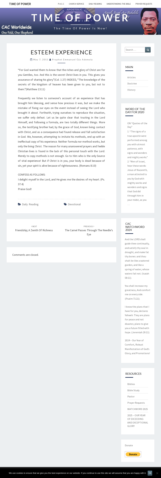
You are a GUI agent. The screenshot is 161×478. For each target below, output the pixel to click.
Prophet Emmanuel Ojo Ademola (72, 59)
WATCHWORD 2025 (137, 409)
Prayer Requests (144, 4)
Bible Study (133, 390)
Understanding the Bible (119, 4)
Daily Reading (95, 4)
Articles (131, 77)
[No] (157, 473)
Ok (150, 473)
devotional (74, 204)
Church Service (76, 4)
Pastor (131, 396)
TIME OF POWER (20, 4)
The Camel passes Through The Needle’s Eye (89, 230)
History (131, 89)
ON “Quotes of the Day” (137, 125)
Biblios (131, 384)
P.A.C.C (61, 4)
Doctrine (132, 83)
